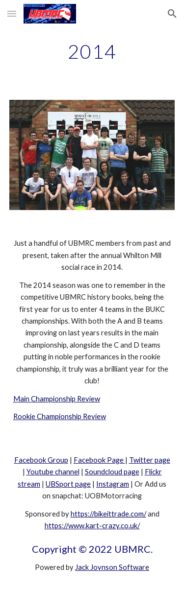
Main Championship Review (56, 399)
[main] (92, 51)
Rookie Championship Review (59, 416)
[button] (12, 13)
